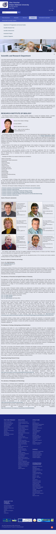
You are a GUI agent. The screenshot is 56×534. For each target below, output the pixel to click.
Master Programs (21, 468)
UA (49, 10)
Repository (9, 525)
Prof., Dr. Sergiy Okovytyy (7, 295)
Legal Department (36, 431)
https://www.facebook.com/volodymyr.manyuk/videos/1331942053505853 (17, 408)
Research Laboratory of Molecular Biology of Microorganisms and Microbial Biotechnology (22, 193)
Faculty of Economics (22, 440)
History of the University (8, 423)
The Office (34, 434)
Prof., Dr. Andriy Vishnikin (6, 296)
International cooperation (44, 17)
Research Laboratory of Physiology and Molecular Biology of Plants (17, 190)
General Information (8, 421)
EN (52, 10)
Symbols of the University (9, 430)
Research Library (36, 435)
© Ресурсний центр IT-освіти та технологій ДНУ (13, 527)
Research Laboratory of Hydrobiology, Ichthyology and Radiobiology (17, 192)
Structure (25, 17)
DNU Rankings (7, 426)
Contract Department (36, 430)
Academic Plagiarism (8, 36)
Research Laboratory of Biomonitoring (10, 189)
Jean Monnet (35, 479)
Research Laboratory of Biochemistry (10, 195)
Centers (34, 421)
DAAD (34, 478)
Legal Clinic (35, 432)
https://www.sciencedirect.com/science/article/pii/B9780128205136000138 (17, 372)
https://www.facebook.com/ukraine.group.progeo (12, 402)
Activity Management (8, 424)
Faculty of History (21, 428)
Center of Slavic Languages (38, 487)
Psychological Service (37, 436)
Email (19, 525)
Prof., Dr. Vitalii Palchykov (7, 298)
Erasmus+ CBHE (36, 476)
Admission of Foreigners (8, 510)
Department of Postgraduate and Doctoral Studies (15, 24)
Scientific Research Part (9, 27)
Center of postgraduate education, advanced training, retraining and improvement (23, 462)
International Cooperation (37, 466)
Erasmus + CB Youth (36, 477)
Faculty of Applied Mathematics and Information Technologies (23, 433)
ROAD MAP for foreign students (9, 20)
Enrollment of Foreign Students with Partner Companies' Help (37, 482)
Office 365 (14, 525)
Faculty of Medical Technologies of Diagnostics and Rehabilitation (23, 453)
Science (33, 17)
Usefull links (6, 513)
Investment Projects (8, 33)
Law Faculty (20, 435)
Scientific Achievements (9, 30)
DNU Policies (6, 432)
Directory (5, 431)
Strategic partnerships (37, 472)
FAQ (5, 511)
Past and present (6, 17)
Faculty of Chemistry (22, 448)
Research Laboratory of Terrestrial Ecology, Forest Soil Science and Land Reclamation (21, 187)
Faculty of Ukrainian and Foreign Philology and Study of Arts (23, 423)
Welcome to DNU (36, 495)
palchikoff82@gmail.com (9, 263)
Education (16, 17)
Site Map (4, 525)
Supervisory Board (7, 425)
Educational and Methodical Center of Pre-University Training (23, 466)
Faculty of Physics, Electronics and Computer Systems (23, 438)
